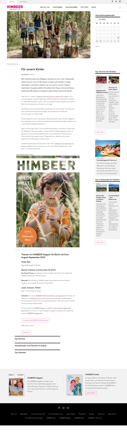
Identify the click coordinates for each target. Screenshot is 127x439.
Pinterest (115, 2)
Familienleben (71, 7)
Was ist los (45, 7)
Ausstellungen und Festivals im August (30, 346)
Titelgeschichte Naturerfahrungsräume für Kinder (52, 96)
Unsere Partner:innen (38, 427)
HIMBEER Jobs (51, 432)
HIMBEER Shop (79, 432)
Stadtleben (57, 7)
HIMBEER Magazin (65, 432)
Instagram (119, 2)
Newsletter (26, 332)
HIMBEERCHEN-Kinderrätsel (44, 296)
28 (118, 38)
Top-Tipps (84, 7)
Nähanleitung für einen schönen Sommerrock (45, 298)
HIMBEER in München (95, 432)
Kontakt (91, 427)
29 (97, 41)
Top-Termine (20, 339)
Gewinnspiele (70, 427)
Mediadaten (24, 427)
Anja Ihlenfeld (24, 74)
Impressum (101, 427)
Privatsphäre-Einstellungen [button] (34, 432)
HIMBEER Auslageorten (34, 313)
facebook (111, 2)
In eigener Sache (12, 64)
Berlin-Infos (101, 223)
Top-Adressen (20, 353)
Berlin (12, 1)
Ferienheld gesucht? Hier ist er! (107, 226)
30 (100, 41)
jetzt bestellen (91, 405)
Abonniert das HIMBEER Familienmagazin (35, 320)
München (23, 1)
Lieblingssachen (60, 296)
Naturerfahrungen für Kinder (30, 265)
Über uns (14, 427)
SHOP (93, 7)
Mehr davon (100, 197)
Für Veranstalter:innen (56, 427)
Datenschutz (112, 427)
